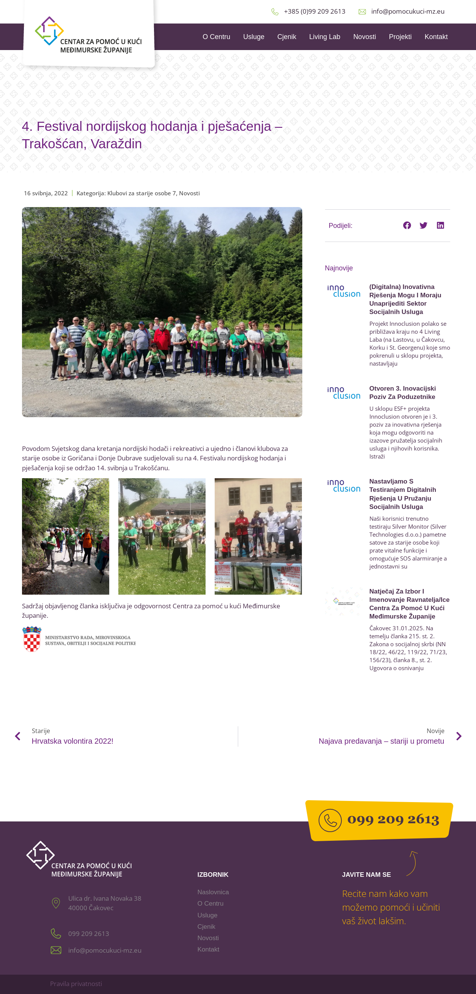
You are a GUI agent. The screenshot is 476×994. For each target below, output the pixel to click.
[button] (407, 225)
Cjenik (286, 37)
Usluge (253, 37)
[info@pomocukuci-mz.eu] (362, 12)
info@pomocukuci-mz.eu (408, 11)
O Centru (216, 37)
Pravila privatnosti (76, 983)
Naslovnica (213, 892)
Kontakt (436, 37)
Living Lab (324, 37)
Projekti (400, 37)
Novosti (364, 37)
